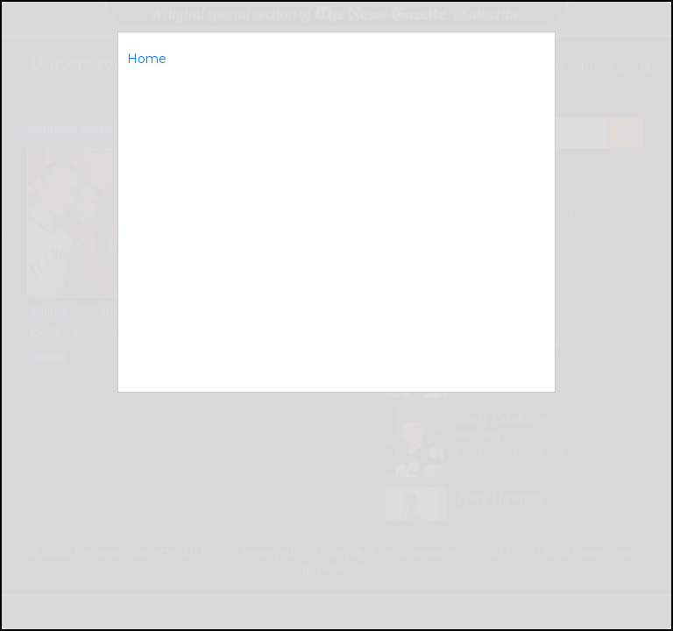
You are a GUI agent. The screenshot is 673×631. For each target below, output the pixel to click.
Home (146, 59)
